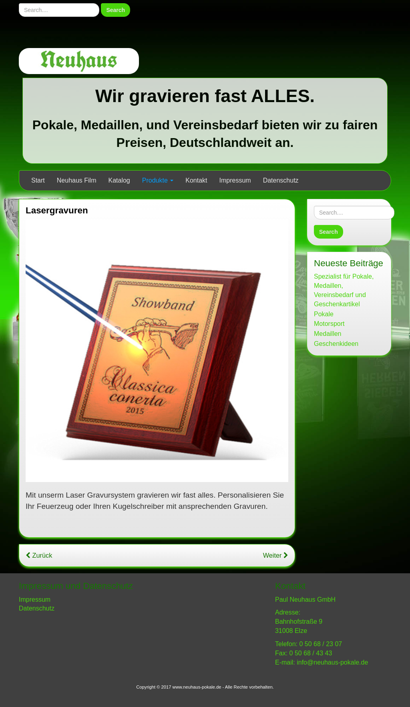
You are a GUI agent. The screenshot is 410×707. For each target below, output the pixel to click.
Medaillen (327, 333)
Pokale (324, 314)
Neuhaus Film (76, 180)
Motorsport (329, 323)
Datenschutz (281, 180)
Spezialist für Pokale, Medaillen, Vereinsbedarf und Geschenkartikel (344, 290)
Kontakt (196, 180)
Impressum (235, 180)
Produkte (157, 180)
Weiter (275, 555)
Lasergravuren (57, 210)
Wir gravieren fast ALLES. (205, 96)
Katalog (119, 180)
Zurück (39, 555)
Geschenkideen (336, 343)
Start (38, 180)
